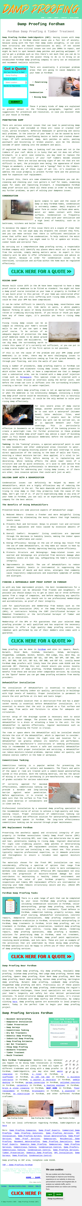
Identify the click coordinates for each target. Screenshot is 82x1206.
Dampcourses (50, 1139)
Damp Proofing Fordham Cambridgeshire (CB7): (27, 37)
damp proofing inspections (60, 918)
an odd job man (40, 1077)
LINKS (49, 18)
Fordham (42, 649)
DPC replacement (38, 882)
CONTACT (64, 18)
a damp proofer (51, 1069)
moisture (11, 530)
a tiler (37, 1074)
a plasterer (68, 1091)
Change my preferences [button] (55, 1198)
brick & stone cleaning (15, 1088)
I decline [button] (58, 1194)
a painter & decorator (43, 1080)
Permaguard (25, 377)
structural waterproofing (62, 921)
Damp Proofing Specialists (57, 1141)
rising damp (47, 841)
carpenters (22, 1085)
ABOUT (56, 18)
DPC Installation (63, 1153)
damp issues (58, 469)
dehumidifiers (32, 546)
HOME (43, 18)
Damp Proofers (71, 1147)
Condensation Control (50, 1147)
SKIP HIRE (51, 1088)
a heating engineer (54, 1085)
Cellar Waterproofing (55, 1136)
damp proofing (32, 60)
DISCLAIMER (74, 18)
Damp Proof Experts (49, 1130)
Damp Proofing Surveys (29, 1136)
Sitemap (4, 1186)
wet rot (58, 152)
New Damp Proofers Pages (17, 1186)
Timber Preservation (13, 1153)
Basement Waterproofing (27, 1141)
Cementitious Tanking (25, 1147)
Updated (30, 1186)
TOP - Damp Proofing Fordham (17, 1165)
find (10, 971)
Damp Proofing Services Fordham (27, 1013)
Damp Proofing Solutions (29, 1133)
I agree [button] (50, 1194)
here (15, 1002)
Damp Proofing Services (59, 1133)
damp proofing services (18, 949)
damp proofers (19, 663)
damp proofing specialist (62, 808)
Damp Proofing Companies (23, 1130)
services (60, 672)
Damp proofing (9, 649)
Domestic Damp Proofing (33, 1144)
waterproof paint (62, 444)
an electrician (21, 1094)
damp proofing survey (51, 247)
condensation (73, 204)
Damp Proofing (19, 1155)
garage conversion (35, 1083)
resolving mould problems (15, 940)
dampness (71, 70)
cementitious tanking (31, 787)
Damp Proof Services (27, 1139)
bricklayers (38, 1091)
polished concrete (70, 1083)
